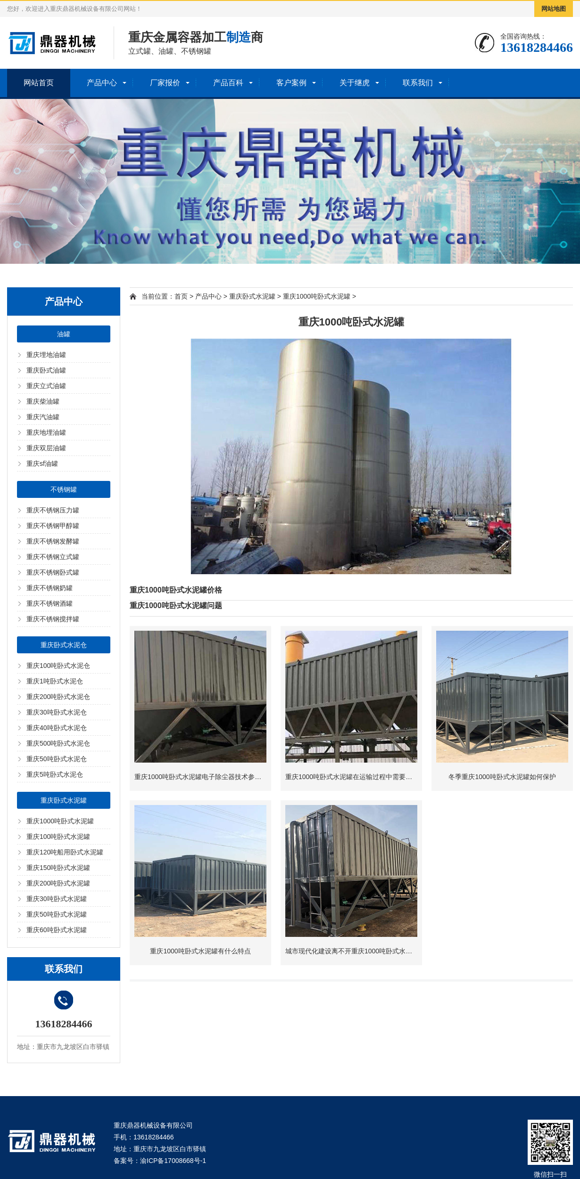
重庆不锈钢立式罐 (52, 557)
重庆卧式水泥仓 (64, 645)
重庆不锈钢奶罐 (49, 588)
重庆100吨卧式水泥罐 (58, 836)
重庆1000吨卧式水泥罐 (60, 821)
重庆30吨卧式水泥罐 (56, 899)
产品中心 (102, 83)
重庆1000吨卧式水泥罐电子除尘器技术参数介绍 (204, 777)
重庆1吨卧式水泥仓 (54, 681)
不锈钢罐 (63, 489)
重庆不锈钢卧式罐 (52, 572)
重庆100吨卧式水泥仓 (58, 665)
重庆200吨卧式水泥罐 (58, 883)
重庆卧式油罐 (46, 370)
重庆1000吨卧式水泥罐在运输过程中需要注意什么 (358, 777)
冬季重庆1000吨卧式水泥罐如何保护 (501, 777)
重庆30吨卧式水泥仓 (56, 712)
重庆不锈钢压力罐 (52, 510)
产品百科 (228, 83)
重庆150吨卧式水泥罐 (58, 867)
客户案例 (291, 83)
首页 (181, 296)
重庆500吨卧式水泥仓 (58, 743)
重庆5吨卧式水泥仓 (54, 774)
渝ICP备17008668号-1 (173, 1160)
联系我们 (418, 83)
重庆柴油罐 (42, 401)
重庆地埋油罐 (46, 432)
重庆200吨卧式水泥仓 (58, 696)
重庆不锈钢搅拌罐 (52, 619)
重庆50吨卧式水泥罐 (56, 914)
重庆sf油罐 (42, 463)
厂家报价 (165, 83)
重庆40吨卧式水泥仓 (56, 728)
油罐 (63, 334)
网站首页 (39, 83)
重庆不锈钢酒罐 (49, 603)
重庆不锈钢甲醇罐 (52, 525)
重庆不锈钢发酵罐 (52, 541)
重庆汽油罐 (42, 417)
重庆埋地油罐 (46, 354)
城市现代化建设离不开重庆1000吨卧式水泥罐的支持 (362, 951)
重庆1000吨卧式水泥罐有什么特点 (200, 951)
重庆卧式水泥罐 (64, 800)
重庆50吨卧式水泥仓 (56, 759)
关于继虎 (355, 83)
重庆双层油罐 (46, 448)
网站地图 (553, 8)
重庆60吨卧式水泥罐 (56, 930)
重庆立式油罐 (46, 386)
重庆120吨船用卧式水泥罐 (64, 852)
